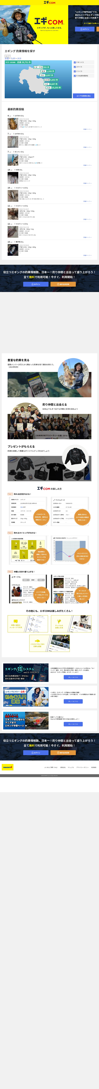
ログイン (84, 29)
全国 (7, 58)
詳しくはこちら (73, 677)
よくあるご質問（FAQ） (51, 767)
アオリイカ (79, 62)
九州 (13, 58)
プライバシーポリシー (82, 767)
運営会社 (62, 767)
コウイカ (78, 67)
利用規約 (93, 767)
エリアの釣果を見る (84, 96)
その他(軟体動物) (81, 76)
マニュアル (71, 767)
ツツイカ (78, 71)
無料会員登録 (63, 284)
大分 (19, 58)
